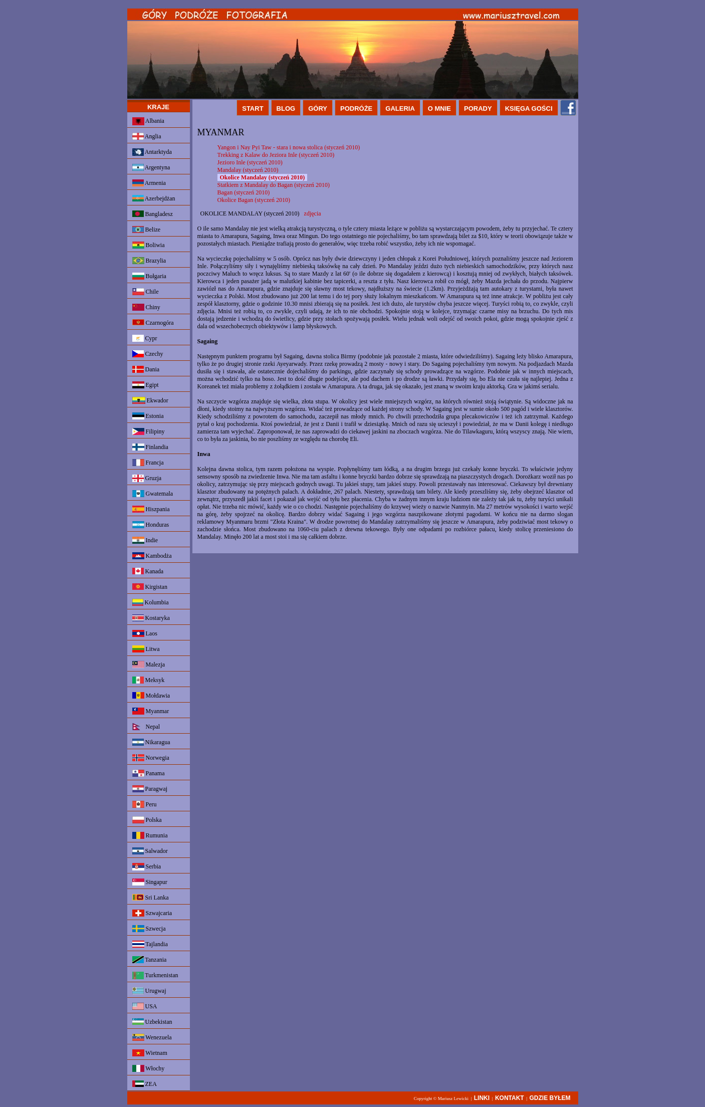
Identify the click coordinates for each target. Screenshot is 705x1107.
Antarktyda (152, 152)
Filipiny (148, 431)
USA (144, 1006)
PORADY (478, 108)
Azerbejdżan (153, 198)
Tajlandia (150, 944)
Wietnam (149, 1052)
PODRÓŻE (356, 108)
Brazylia (149, 260)
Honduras (150, 524)
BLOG (286, 108)
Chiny (146, 307)
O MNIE (439, 108)
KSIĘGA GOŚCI (529, 108)
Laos (144, 633)
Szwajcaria (152, 913)
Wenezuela (152, 1037)
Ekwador (150, 400)
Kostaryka (151, 617)
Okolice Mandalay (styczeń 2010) (262, 177)
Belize (146, 229)
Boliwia (148, 245)
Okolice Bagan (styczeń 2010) (254, 199)
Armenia (149, 182)
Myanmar (150, 711)
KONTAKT (509, 1097)
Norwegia (150, 757)
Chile (145, 291)
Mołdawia (151, 695)
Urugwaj (149, 990)
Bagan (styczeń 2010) (243, 192)
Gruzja (147, 478)
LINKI (482, 1097)
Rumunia (150, 835)
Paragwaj (150, 788)
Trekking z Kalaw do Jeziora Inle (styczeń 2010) (276, 154)
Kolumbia (150, 602)
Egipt (145, 384)
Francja (148, 462)
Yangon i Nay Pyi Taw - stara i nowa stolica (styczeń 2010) (288, 147)
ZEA (144, 1083)
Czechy (147, 353)
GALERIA (400, 108)
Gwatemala (152, 493)
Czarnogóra (153, 322)
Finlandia (150, 447)
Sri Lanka (150, 897)
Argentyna (151, 167)
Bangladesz (152, 213)
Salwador (150, 850)
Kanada (148, 571)
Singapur (149, 881)
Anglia (146, 136)
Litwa (146, 648)
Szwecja (149, 928)
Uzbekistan (152, 1021)
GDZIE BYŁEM (549, 1097)
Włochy (148, 1068)
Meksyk (148, 680)
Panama (148, 773)
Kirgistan (149, 586)
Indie (145, 540)
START (252, 108)
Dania (146, 369)
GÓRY (317, 108)
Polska (147, 819)
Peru (144, 804)
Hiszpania (151, 509)
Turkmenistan (155, 975)
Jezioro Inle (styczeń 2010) (250, 162)
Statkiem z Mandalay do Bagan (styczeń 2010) (273, 184)
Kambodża (152, 555)
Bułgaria (149, 276)
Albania (148, 121)
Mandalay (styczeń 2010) (248, 169)
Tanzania (149, 959)
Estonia (148, 415)
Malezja (148, 664)
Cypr (144, 338)
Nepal (146, 726)
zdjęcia (312, 213)
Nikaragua (151, 742)
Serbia (146, 866)
